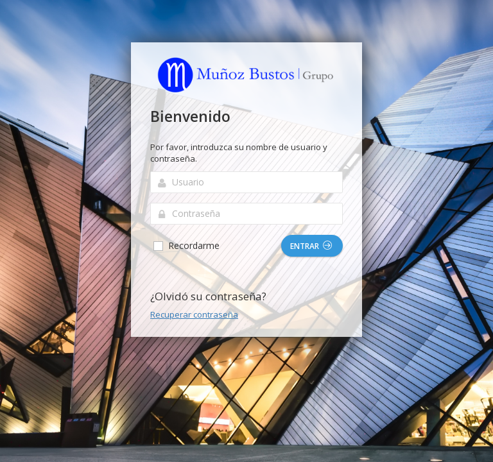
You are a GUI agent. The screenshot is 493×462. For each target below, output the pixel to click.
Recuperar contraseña (194, 314)
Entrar (311, 246)
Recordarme (186, 245)
